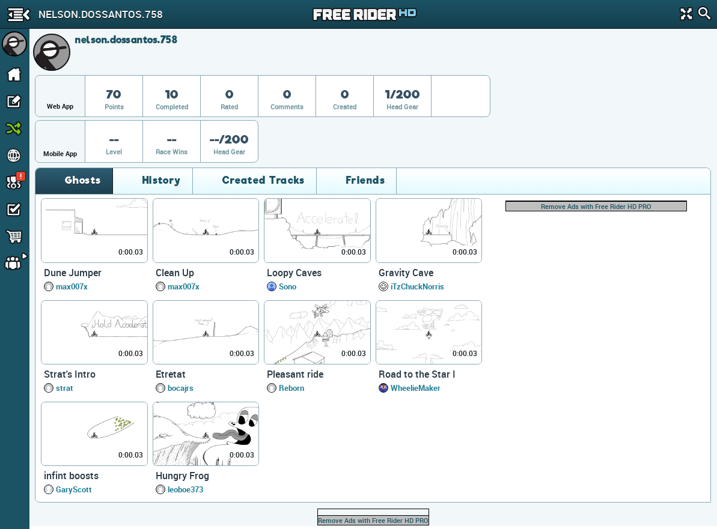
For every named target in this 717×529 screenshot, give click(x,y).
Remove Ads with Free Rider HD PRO (596, 206)
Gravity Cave (406, 272)
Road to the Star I (417, 374)
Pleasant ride (295, 374)
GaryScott (74, 489)
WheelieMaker (416, 388)
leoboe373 (185, 489)
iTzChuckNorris (417, 286)
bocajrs (181, 388)
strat (64, 388)
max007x (72, 286)
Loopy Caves (294, 272)
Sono (287, 286)
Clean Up (175, 272)
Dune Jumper (73, 272)
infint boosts (71, 475)
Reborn (291, 388)
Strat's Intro (70, 374)
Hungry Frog (182, 475)
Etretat (171, 374)
